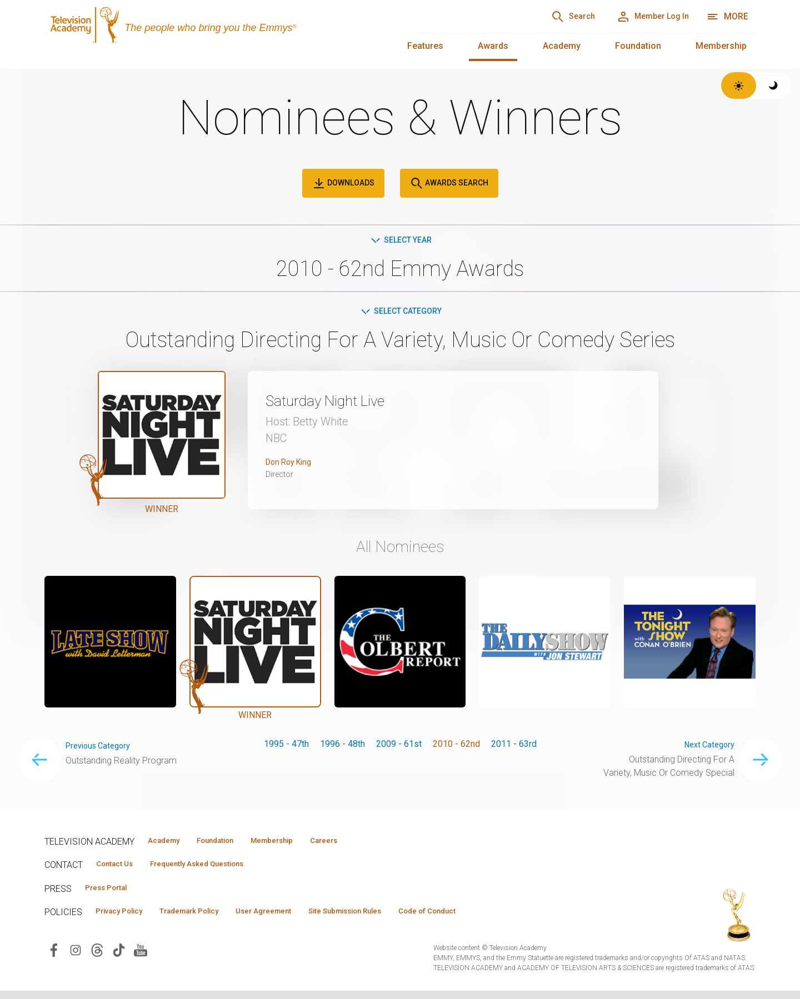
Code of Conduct (492, 918)
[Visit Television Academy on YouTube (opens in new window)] (140, 958)
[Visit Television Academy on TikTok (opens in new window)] (118, 958)
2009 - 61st (399, 746)
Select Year (400, 240)
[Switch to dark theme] (773, 85)
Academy (562, 46)
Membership (721, 46)
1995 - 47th (286, 746)
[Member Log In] (642, 16)
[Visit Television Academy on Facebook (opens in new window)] (53, 958)
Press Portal (112, 893)
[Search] (545, 16)
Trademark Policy (210, 918)
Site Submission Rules (395, 918)
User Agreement (298, 918)
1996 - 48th (342, 746)
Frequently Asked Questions (217, 868)
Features (425, 46)
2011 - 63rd (514, 746)
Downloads (343, 183)
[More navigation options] (727, 16)
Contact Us (120, 868)
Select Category (400, 313)
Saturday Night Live (340, 403)
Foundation (638, 46)
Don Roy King (292, 465)
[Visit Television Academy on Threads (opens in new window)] (97, 958)
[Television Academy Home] (218, 33)
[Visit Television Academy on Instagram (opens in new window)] (75, 958)
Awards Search (449, 183)
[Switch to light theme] (738, 85)
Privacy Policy (126, 918)
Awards (493, 46)
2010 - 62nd (456, 746)
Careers (367, 843)
